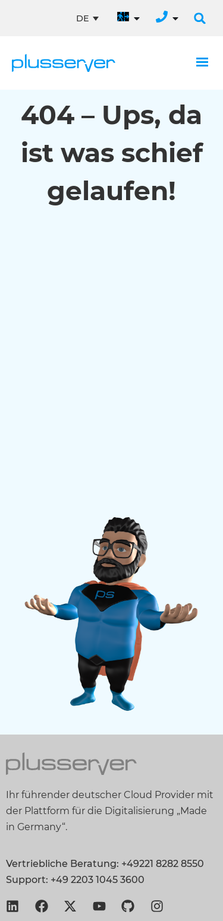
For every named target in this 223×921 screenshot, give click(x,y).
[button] (199, 18)
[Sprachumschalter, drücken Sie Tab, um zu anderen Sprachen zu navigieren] (87, 18)
